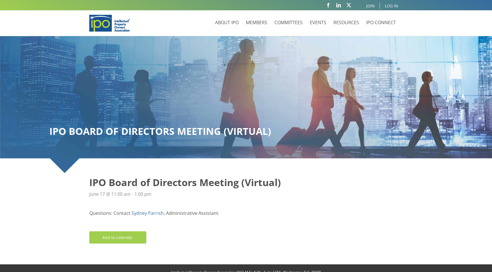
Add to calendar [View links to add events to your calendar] (117, 237)
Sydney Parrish (147, 213)
